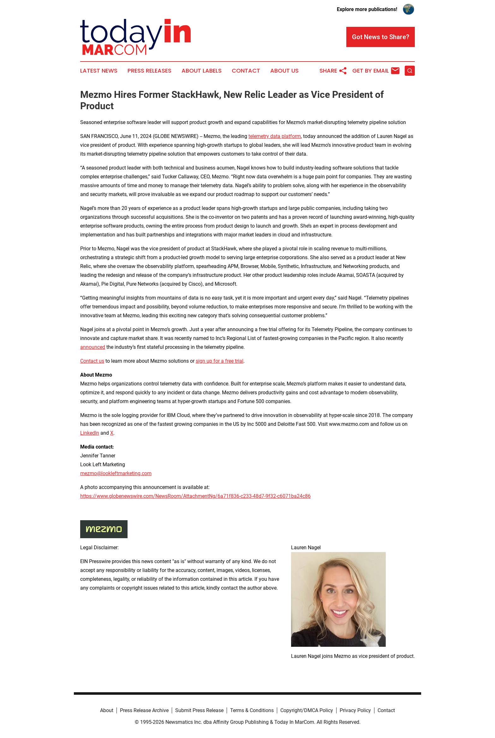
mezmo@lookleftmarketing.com (116, 473)
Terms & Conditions (252, 710)
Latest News (98, 70)
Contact (246, 70)
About (106, 710)
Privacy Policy (355, 710)
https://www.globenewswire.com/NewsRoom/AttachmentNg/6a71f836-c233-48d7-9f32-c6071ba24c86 (195, 496)
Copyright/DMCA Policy (306, 710)
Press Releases (149, 70)
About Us (284, 70)
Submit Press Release (199, 710)
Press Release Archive (144, 710)
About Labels (202, 70)
